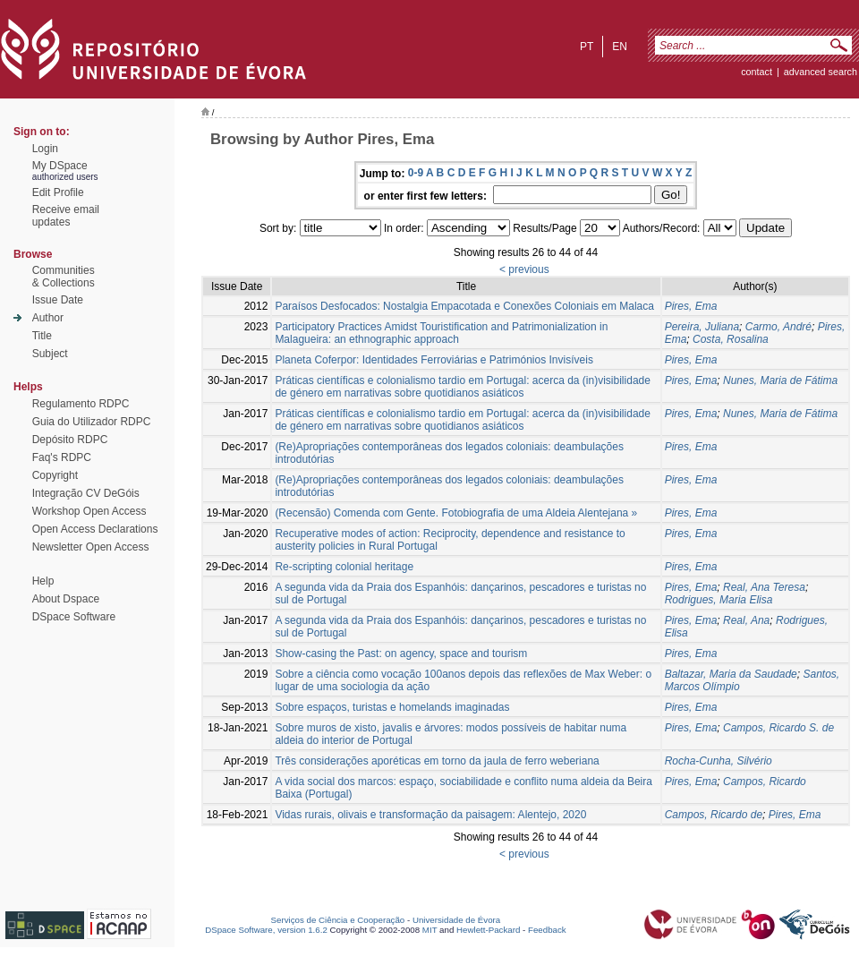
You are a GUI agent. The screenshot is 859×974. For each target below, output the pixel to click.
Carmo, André (778, 326)
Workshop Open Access (89, 511)
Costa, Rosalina (731, 339)
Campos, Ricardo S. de (778, 728)
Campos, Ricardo (764, 781)
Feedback (547, 930)
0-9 (415, 173)
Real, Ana (746, 620)
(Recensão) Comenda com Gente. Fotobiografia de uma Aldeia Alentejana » (456, 513)
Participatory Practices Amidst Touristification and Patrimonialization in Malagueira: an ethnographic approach (441, 333)
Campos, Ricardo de (713, 814)
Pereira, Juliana (702, 326)
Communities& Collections (63, 276)
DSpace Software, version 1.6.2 (266, 930)
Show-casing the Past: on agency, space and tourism (401, 653)
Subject (50, 353)
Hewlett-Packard (488, 930)
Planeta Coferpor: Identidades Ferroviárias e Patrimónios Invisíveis (434, 360)
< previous (524, 269)
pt (586, 46)
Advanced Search (820, 71)
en (619, 46)
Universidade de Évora (456, 920)
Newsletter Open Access (90, 547)
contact (756, 71)
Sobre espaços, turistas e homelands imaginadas (392, 707)
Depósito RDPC (70, 439)
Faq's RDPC (61, 457)
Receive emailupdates (65, 215)
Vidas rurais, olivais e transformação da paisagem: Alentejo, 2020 (430, 814)
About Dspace (65, 599)
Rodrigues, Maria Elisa (719, 600)
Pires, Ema (691, 306)
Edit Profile (58, 192)
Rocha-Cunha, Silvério (718, 761)
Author (48, 318)
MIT (430, 930)
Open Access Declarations (95, 529)
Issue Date (57, 300)
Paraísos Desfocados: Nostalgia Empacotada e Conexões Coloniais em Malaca (464, 306)
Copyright (55, 475)
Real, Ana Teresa (764, 587)
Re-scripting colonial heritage (344, 566)
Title (42, 335)
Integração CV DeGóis (86, 493)
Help (43, 581)
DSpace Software (73, 617)
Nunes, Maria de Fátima (780, 380)
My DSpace (60, 165)
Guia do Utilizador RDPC (91, 421)
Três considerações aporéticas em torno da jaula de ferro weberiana (437, 761)
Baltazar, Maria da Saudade (731, 674)
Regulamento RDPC (81, 403)
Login (45, 148)
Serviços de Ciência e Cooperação (338, 920)
